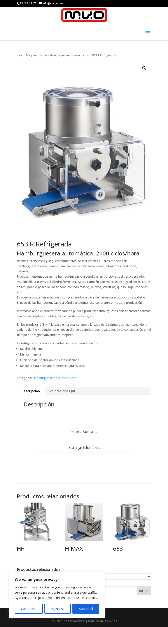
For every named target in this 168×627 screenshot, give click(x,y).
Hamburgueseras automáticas (70, 55)
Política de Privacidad (68, 621)
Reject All (57, 609)
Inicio (20, 55)
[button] (144, 68)
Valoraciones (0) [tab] (62, 391)
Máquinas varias (36, 55)
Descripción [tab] (30, 391)
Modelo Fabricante (84, 431)
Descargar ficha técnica (84, 448)
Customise (28, 609)
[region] (57, 595)
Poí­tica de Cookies (102, 621)
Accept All (86, 609)
